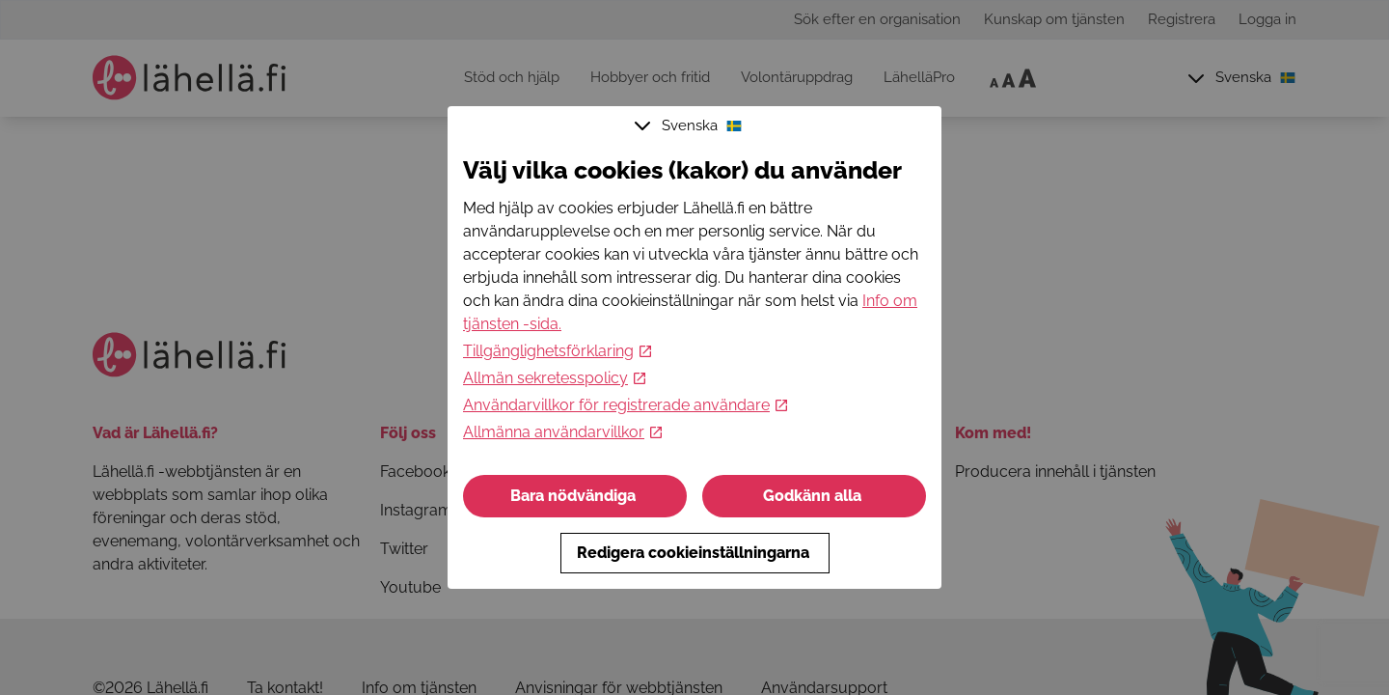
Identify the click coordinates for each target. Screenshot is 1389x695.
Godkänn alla (814, 495)
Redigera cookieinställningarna (695, 552)
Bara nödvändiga (575, 495)
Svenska (690, 125)
